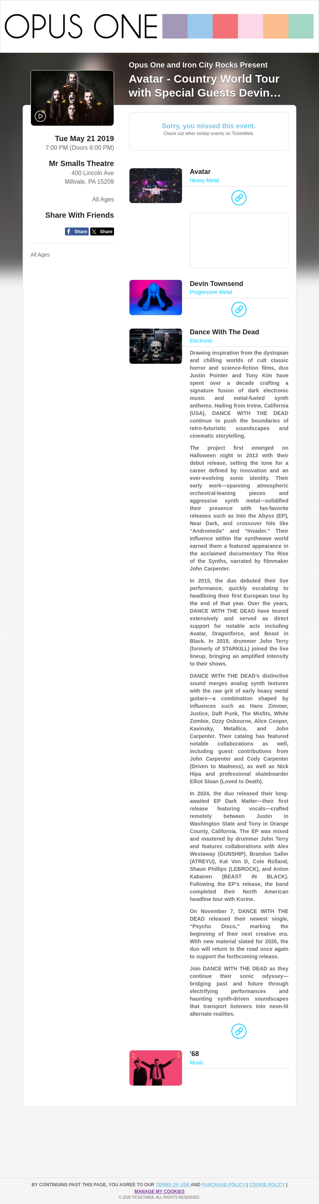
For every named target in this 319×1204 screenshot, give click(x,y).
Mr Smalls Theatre (81, 163)
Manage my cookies (159, 1191)
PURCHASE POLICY (224, 1184)
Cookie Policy (267, 1184)
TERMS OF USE (173, 1184)
